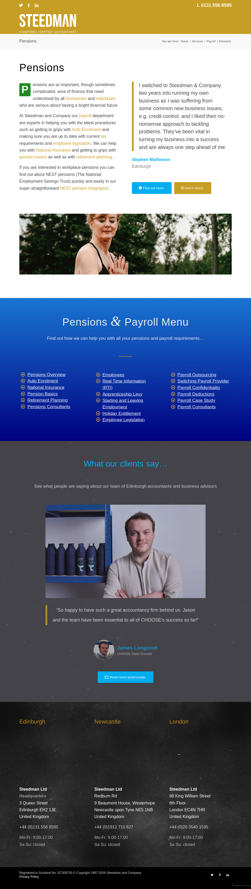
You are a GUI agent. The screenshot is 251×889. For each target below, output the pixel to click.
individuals (105, 98)
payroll (85, 116)
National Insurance (53, 150)
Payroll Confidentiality (198, 404)
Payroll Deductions (195, 410)
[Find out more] (152, 188)
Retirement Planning (47, 412)
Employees (113, 393)
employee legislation (72, 143)
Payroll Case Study (196, 417)
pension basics (33, 157)
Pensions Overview (46, 387)
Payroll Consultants (196, 423)
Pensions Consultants (48, 419)
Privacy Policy (29, 877)
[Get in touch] (192, 188)
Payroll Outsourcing (196, 391)
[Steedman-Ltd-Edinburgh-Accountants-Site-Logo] (47, 23)
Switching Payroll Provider (203, 398)
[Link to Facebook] (29, 5)
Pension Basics (42, 406)
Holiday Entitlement (121, 431)
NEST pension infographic (84, 188)
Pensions (28, 41)
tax (103, 136)
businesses (76, 98)
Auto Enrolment (42, 393)
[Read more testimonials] (125, 677)
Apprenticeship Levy (122, 412)
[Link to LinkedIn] (36, 5)
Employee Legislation (123, 437)
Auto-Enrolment (86, 129)
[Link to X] (21, 5)
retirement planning (94, 157)
